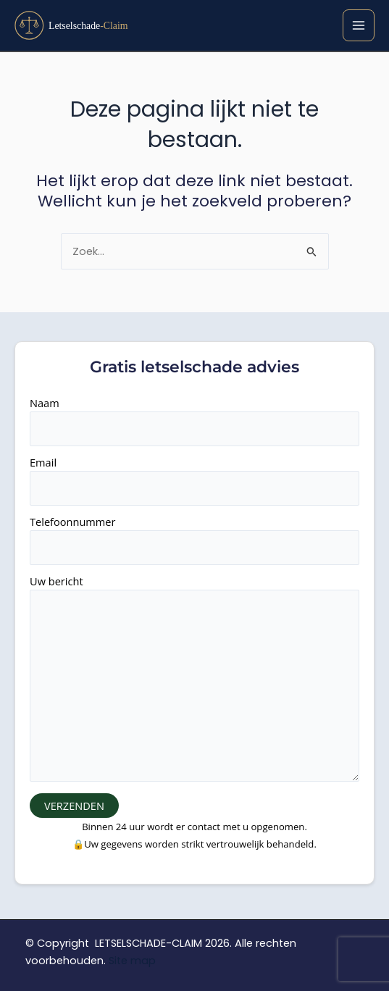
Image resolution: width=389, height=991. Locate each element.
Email (194, 480)
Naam (194, 421)
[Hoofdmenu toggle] (359, 25)
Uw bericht (194, 680)
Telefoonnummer (194, 539)
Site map (132, 960)
